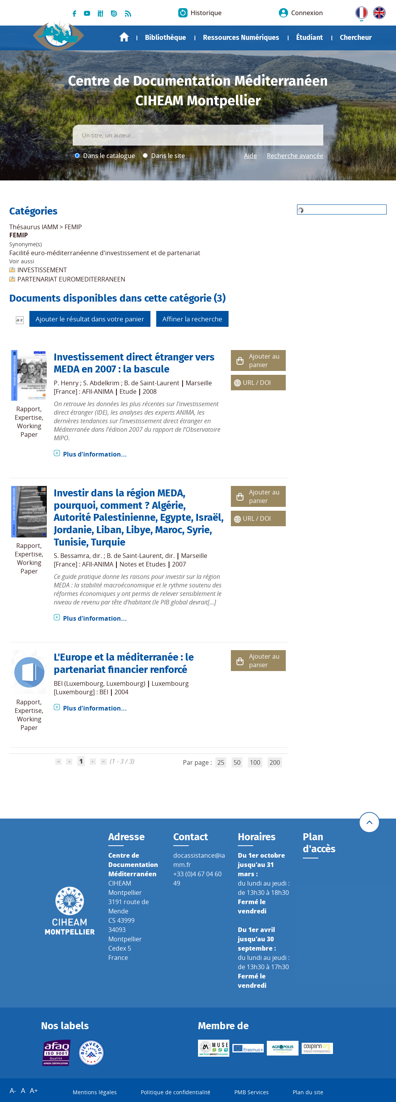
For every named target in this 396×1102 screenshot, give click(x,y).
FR (358, 11)
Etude (128, 391)
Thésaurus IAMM (33, 227)
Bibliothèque (165, 37)
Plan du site (308, 1092)
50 (237, 762)
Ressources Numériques (241, 37)
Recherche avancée (295, 155)
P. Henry (66, 383)
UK (377, 11)
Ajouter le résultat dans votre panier (90, 318)
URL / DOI (257, 382)
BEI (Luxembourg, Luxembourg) (99, 683)
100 (255, 762)
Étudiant (309, 37)
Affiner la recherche (192, 318)
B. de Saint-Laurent (151, 383)
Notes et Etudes (142, 564)
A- (13, 1090)
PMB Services (251, 1092)
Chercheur (356, 37)
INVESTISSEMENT (42, 270)
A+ (34, 1090)
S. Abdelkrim (101, 383)
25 (220, 762)
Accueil (124, 37)
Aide (250, 155)
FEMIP (73, 227)
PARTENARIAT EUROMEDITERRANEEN (71, 279)
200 (275, 762)
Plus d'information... (95, 454)
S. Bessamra (71, 555)
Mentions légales (95, 1092)
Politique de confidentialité (175, 1092)
